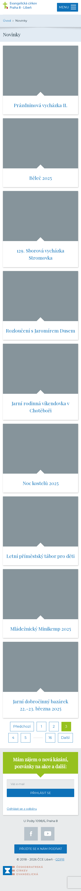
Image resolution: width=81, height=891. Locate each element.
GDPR (59, 859)
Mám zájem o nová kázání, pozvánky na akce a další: (40, 762)
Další (65, 738)
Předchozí (22, 726)
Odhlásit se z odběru (22, 809)
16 (50, 738)
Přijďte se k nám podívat (40, 849)
